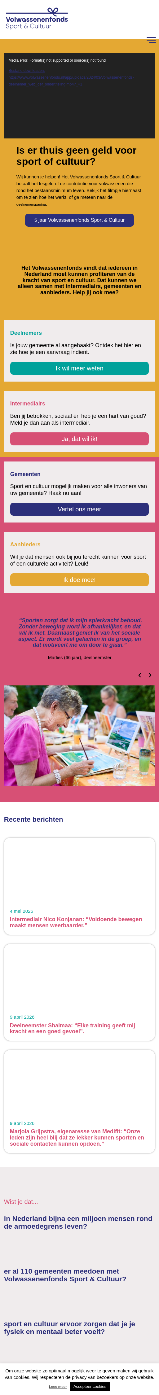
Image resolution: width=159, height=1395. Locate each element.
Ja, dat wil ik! (79, 438)
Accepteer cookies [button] (89, 1386)
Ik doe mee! (79, 579)
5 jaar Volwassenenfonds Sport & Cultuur (79, 220)
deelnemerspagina (31, 204)
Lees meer (58, 1386)
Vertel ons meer (79, 509)
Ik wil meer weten (79, 368)
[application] (79, 95)
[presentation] (140, 674)
